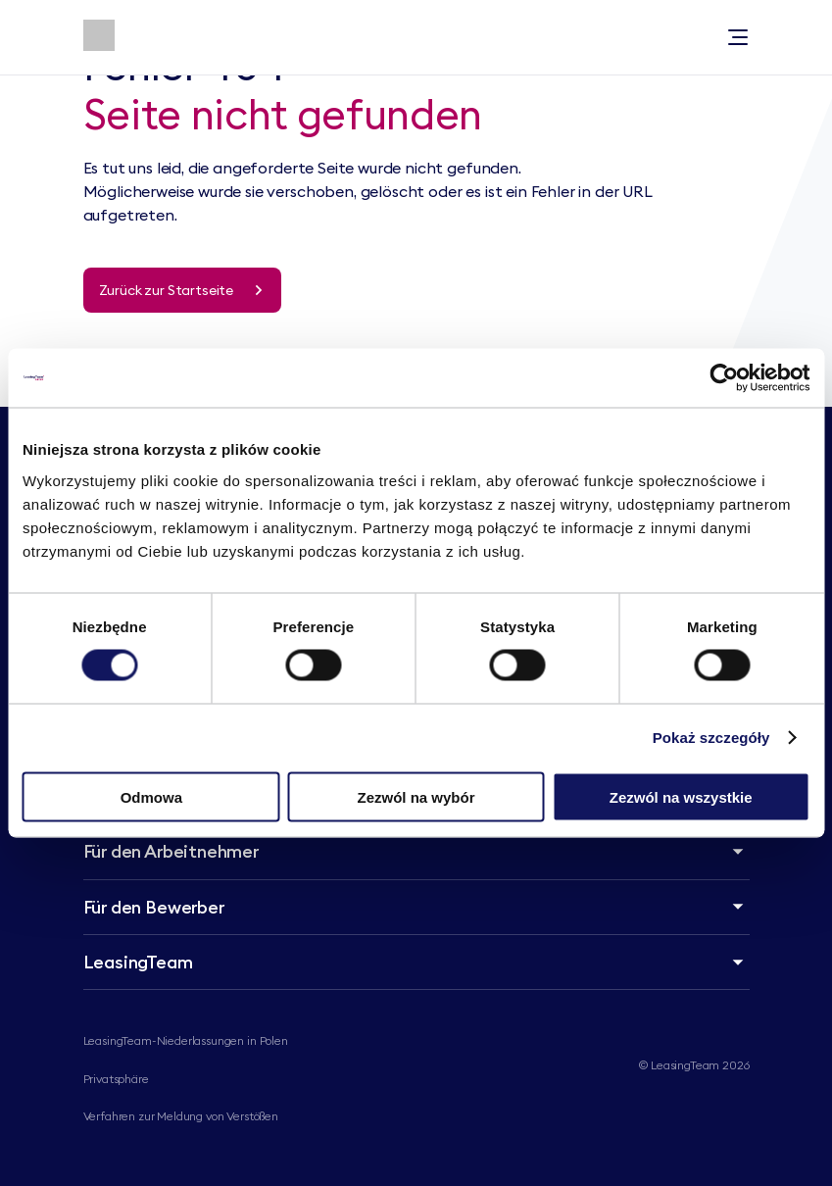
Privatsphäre (116, 1078)
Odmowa (151, 796)
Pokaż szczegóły (711, 737)
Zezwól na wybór (415, 796)
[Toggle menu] (738, 37)
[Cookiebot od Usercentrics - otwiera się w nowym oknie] (723, 378)
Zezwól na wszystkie (681, 796)
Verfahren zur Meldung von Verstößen (180, 1116)
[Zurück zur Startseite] (182, 290)
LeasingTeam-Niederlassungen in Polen (185, 1040)
